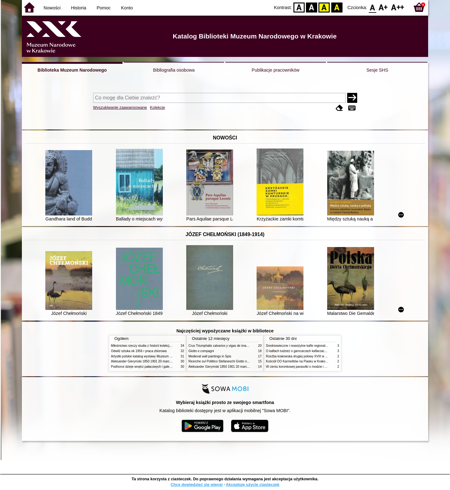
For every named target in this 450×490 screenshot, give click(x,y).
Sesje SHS (377, 70)
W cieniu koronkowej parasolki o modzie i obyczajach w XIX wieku (312, 366)
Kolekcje (157, 107)
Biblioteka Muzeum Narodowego (72, 70)
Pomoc (104, 7)
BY (336, 7)
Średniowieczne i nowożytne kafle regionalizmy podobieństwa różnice (314, 345)
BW (312, 7)
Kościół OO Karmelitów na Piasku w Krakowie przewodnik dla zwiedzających (319, 361)
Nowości (52, 7)
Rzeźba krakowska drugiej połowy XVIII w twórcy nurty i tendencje (312, 356)
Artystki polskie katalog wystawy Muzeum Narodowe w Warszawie (157, 356)
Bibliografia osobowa (174, 70)
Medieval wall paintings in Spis (209, 356)
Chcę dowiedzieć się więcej (196, 484)
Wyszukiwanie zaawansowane (120, 107)
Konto (127, 7)
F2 (398, 7)
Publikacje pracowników (275, 70)
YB (324, 7)
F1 (383, 7)
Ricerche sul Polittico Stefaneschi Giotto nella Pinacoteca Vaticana (234, 361)
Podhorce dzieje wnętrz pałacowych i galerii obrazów (148, 366)
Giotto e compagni (201, 351)
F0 (372, 7)
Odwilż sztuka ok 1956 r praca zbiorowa (139, 351)
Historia (78, 7)
